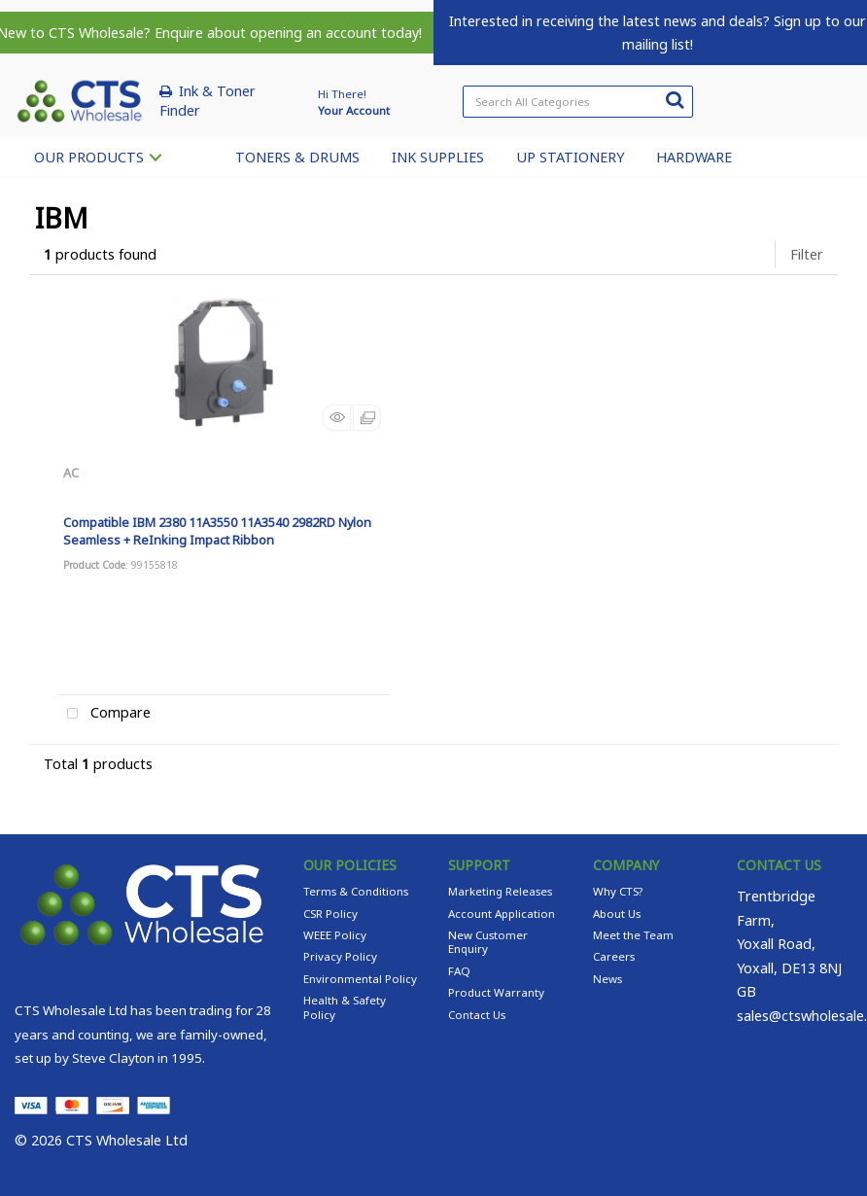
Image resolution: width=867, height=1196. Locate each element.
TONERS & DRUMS (297, 157)
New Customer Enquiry (488, 942)
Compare (104, 714)
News (607, 978)
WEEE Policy (334, 935)
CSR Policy (330, 913)
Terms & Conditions (355, 891)
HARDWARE (694, 157)
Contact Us (476, 1014)
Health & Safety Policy (344, 1007)
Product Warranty (496, 992)
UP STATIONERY (570, 157)
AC (71, 472)
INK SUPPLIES (438, 157)
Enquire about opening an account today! (288, 32)
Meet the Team (633, 935)
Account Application (501, 913)
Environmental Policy (360, 978)
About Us (617, 913)
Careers (614, 956)
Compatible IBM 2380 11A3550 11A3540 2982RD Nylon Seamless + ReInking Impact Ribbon (217, 530)
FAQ (459, 971)
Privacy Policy (340, 956)
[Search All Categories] (578, 102)
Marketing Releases (500, 891)
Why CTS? (617, 891)
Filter (806, 254)
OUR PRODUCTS (89, 157)
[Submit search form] (674, 99)
